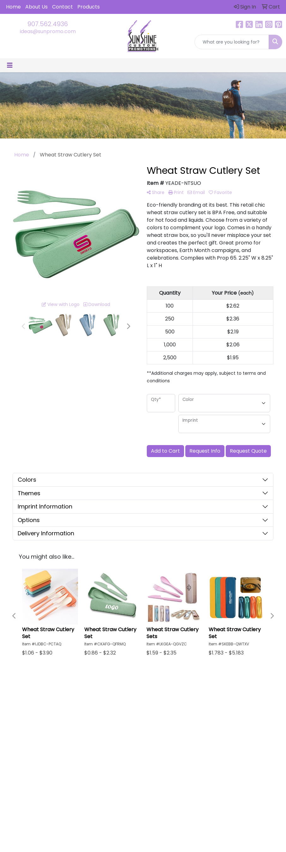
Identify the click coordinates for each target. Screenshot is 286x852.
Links (188, 728)
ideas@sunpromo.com (48, 31)
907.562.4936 (47, 24)
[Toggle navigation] (9, 65)
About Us (36, 6)
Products (88, 6)
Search (191, 711)
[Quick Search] (231, 42)
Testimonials (196, 720)
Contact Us (161, 728)
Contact (62, 6)
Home (13, 6)
